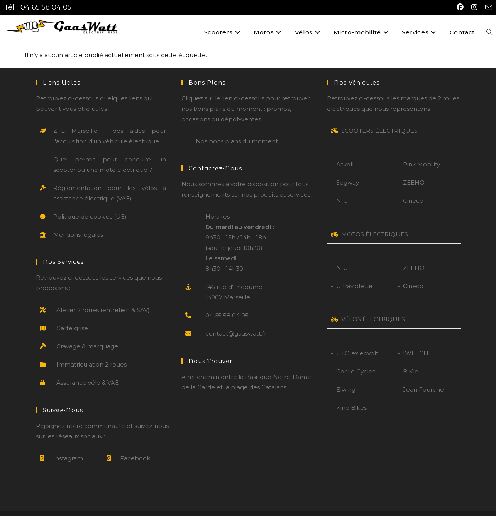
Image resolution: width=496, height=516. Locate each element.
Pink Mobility (421, 153)
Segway (347, 171)
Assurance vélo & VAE (87, 371)
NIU (342, 189)
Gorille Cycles (355, 359)
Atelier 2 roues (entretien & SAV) (103, 298)
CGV (283, 508)
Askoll (345, 153)
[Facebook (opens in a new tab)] (460, 7)
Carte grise (72, 317)
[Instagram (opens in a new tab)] (474, 7)
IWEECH (415, 341)
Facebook (135, 446)
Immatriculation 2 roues (91, 353)
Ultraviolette (354, 274)
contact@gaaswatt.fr (235, 322)
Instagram (68, 446)
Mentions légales (78, 223)
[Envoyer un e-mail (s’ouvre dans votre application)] (486, 7)
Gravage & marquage (87, 335)
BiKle (410, 359)
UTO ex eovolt (357, 341)
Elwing (345, 378)
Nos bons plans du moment (237, 130)
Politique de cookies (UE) (90, 205)
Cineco (413, 189)
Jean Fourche (423, 378)
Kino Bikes (351, 396)
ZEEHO (414, 171)
